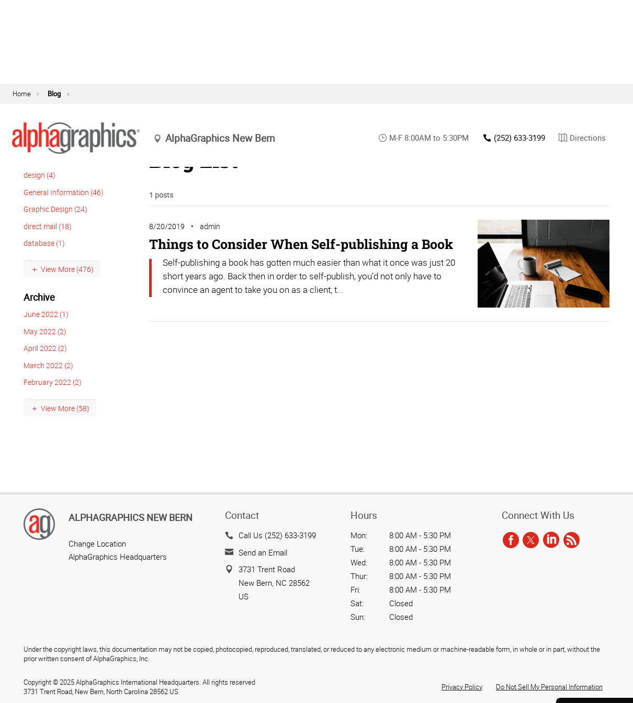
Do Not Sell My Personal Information (549, 686)
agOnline (603, 11)
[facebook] (511, 540)
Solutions (459, 91)
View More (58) (65, 430)
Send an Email (263, 552)
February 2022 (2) (53, 404)
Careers (594, 659)
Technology (340, 91)
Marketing (271, 91)
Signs (135, 91)
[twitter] (531, 540)
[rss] (571, 540)
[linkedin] (551, 540)
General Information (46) (64, 214)
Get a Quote (594, 602)
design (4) (39, 196)
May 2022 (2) (45, 353)
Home (22, 115)
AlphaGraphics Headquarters (118, 556)
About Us (470, 11)
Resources (401, 91)
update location (305, 56)
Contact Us (553, 11)
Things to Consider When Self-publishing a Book (301, 265)
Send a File (595, 631)
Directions (582, 49)
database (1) (44, 264)
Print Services (199, 91)
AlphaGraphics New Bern (131, 517)
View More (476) (67, 291)
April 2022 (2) (45, 370)
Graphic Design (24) (55, 230)
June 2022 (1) (46, 336)
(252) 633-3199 (513, 49)
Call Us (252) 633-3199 (277, 535)
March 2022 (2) (48, 387)
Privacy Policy (462, 686)
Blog (514, 11)
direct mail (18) (48, 248)
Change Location (97, 543)
